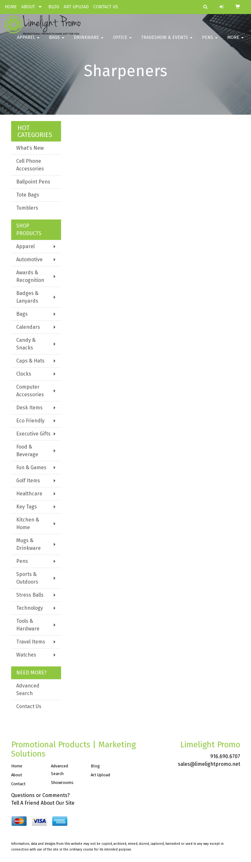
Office (122, 41)
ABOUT (28, 7)
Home (16, 766)
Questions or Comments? (40, 795)
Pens (210, 41)
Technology (29, 608)
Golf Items (28, 481)
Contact (18, 783)
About (16, 774)
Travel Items (30, 642)
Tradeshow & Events (166, 41)
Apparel (28, 41)
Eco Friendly (30, 421)
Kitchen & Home (27, 523)
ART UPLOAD (76, 7)
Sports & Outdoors (27, 578)
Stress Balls (30, 595)
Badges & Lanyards (27, 297)
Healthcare (29, 494)
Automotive (29, 259)
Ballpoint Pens (33, 182)
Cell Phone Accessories (30, 165)
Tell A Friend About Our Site (42, 803)
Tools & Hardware (27, 625)
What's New (30, 148)
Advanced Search (27, 689)
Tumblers (27, 208)
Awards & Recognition (30, 276)
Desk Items (29, 408)
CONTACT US (105, 7)
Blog (95, 766)
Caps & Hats (30, 361)
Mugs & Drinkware (28, 544)
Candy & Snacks (26, 344)
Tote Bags (27, 195)
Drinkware (88, 41)
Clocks (23, 374)
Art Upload (100, 774)
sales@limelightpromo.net (209, 764)
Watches (26, 655)
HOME (11, 7)
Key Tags (26, 507)
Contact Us (28, 706)
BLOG (53, 7)
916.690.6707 (225, 756)
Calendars (28, 327)
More (235, 41)
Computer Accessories (30, 391)
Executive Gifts (33, 434)
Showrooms (62, 782)
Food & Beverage (27, 450)
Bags (56, 41)
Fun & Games (31, 467)
